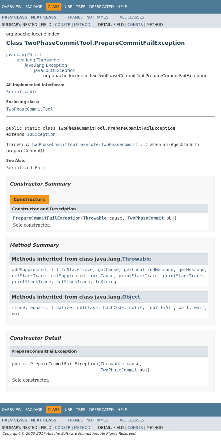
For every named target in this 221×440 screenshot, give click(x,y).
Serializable (21, 91)
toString (105, 281)
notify (137, 307)
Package (33, 7)
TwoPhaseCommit (145, 218)
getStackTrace (29, 275)
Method (82, 25)
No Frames (97, 17)
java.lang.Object (23, 54)
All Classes (132, 17)
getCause (108, 269)
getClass (87, 307)
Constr (62, 25)
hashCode (113, 307)
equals (38, 307)
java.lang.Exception (46, 65)
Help (122, 7)
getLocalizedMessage (148, 269)
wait (184, 307)
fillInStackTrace (72, 269)
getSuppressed (68, 275)
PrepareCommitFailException (47, 218)
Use (68, 7)
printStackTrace (138, 275)
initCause (102, 275)
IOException (41, 134)
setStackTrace (73, 281)
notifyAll (161, 307)
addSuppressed (29, 269)
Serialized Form (25, 167)
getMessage (191, 269)
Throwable (95, 218)
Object (131, 297)
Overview (12, 7)
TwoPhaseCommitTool (29, 109)
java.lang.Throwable (37, 59)
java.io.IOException (55, 70)
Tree (80, 7)
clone (18, 307)
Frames (75, 17)
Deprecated (101, 7)
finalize (61, 307)
